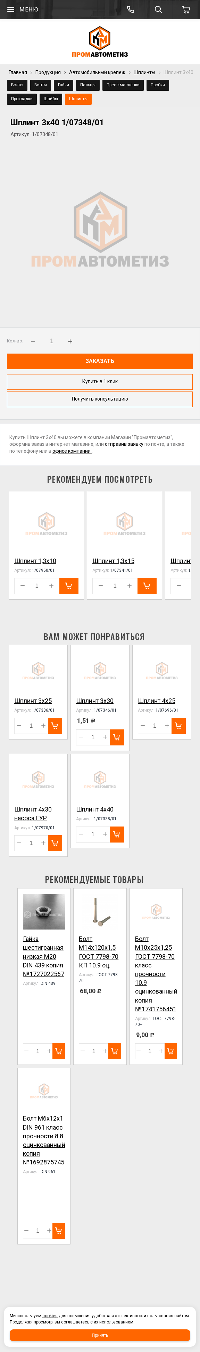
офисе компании (72, 451)
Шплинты (144, 72)
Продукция (48, 72)
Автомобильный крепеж (97, 72)
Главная (18, 72)
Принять (100, 1335)
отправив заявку (124, 444)
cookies (50, 1315)
